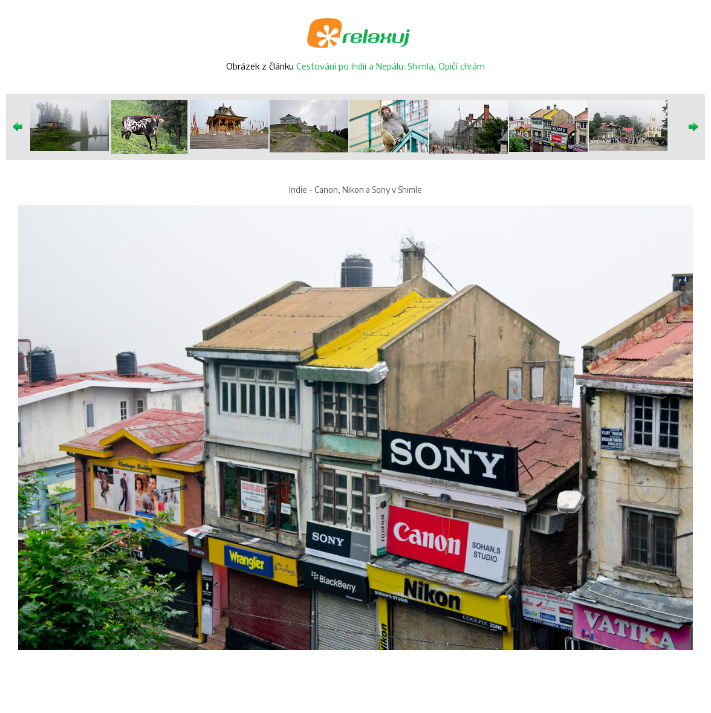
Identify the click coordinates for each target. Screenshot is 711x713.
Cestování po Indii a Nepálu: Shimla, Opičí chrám (390, 65)
